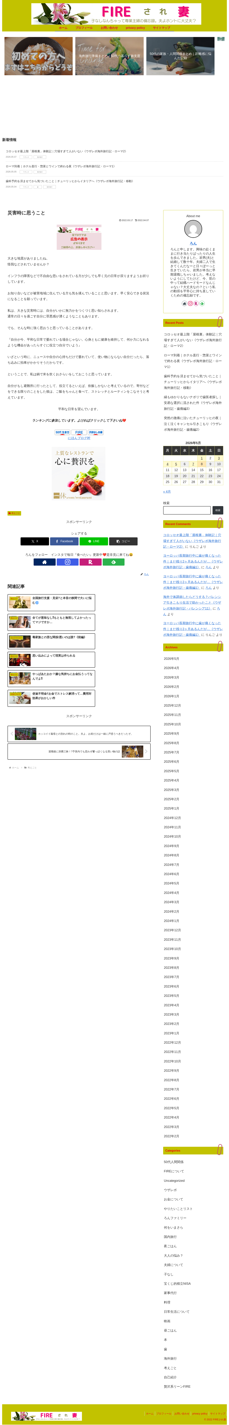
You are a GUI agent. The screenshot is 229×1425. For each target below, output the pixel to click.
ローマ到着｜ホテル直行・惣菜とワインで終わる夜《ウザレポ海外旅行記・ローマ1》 (61, 166)
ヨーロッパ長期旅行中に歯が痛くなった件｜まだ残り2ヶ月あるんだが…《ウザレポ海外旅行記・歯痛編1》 (193, 561)
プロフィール (161, 1413)
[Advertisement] (114, 109)
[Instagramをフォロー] (75, 562)
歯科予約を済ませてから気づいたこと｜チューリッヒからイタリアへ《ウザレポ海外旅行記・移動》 (70, 181)
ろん (193, 244)
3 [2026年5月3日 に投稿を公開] (219, 458)
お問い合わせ (179, 1413)
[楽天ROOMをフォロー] (83, 562)
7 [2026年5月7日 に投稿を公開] (193, 464)
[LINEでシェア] (91, 542)
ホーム (146, 1413)
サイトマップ (217, 1413)
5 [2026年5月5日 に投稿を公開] (176, 464)
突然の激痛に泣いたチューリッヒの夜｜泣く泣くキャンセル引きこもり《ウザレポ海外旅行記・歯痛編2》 (193, 424)
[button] (115, 542)
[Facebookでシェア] (67, 542)
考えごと (14, 513)
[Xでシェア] (42, 542)
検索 (166, 503)
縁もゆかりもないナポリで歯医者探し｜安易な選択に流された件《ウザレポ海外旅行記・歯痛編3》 (193, 403)
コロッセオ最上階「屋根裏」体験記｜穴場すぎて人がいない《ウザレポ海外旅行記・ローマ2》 (67, 151)
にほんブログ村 (79, 438)
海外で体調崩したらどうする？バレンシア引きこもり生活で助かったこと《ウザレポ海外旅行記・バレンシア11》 (192, 602)
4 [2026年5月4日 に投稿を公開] (167, 464)
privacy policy (198, 1413)
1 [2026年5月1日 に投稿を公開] (202, 458)
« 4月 (167, 492)
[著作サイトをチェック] (66, 562)
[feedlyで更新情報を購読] (91, 562)
